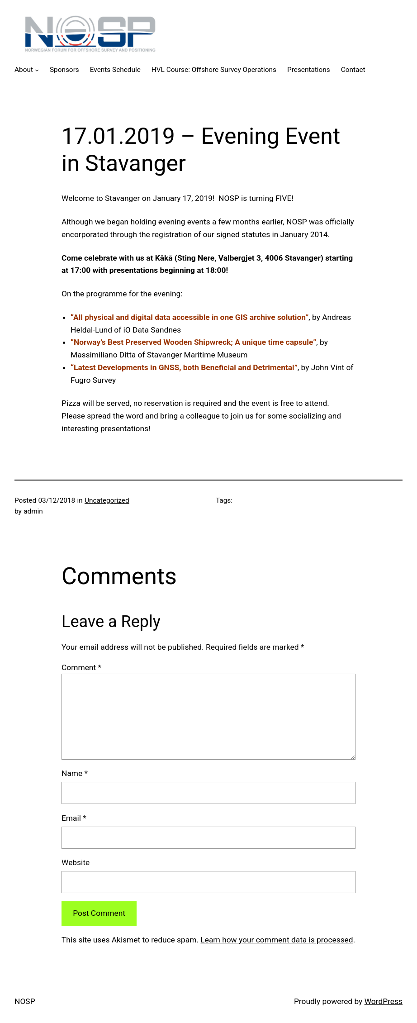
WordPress (384, 1001)
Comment (81, 667)
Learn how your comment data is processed (276, 939)
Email (74, 818)
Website (76, 862)
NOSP (24, 1001)
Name (75, 773)
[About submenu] (37, 70)
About (23, 70)
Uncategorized (107, 500)
